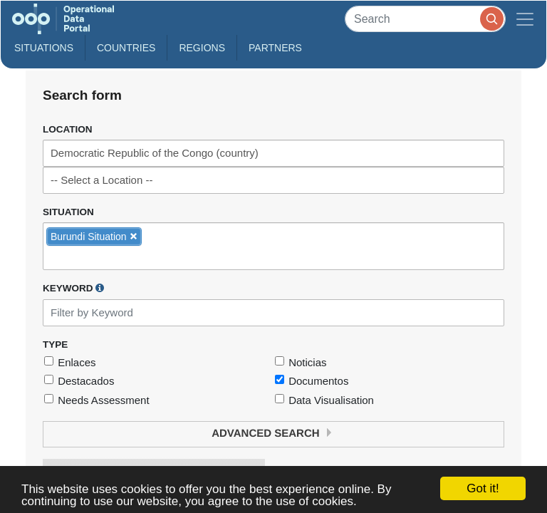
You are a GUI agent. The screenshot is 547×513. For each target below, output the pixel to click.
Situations (43, 47)
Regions (202, 47)
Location (68, 129)
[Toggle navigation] (525, 19)
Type (55, 344)
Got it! (483, 488)
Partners (275, 47)
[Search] (425, 19)
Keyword (73, 288)
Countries (126, 47)
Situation (68, 212)
